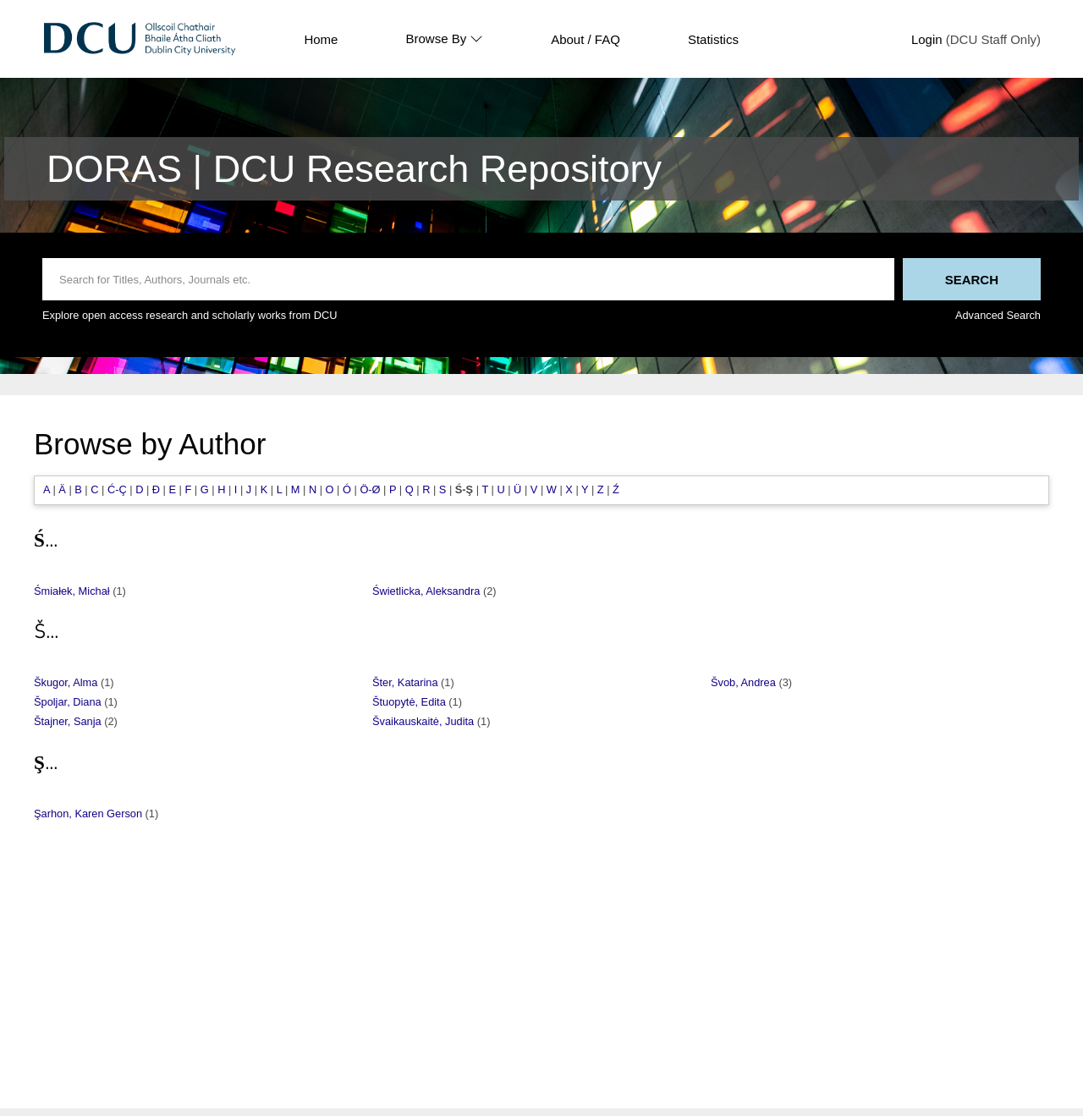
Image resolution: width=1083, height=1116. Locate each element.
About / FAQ (585, 39)
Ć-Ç (117, 489)
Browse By (444, 39)
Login (927, 39)
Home (321, 39)
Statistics (713, 39)
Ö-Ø (370, 489)
